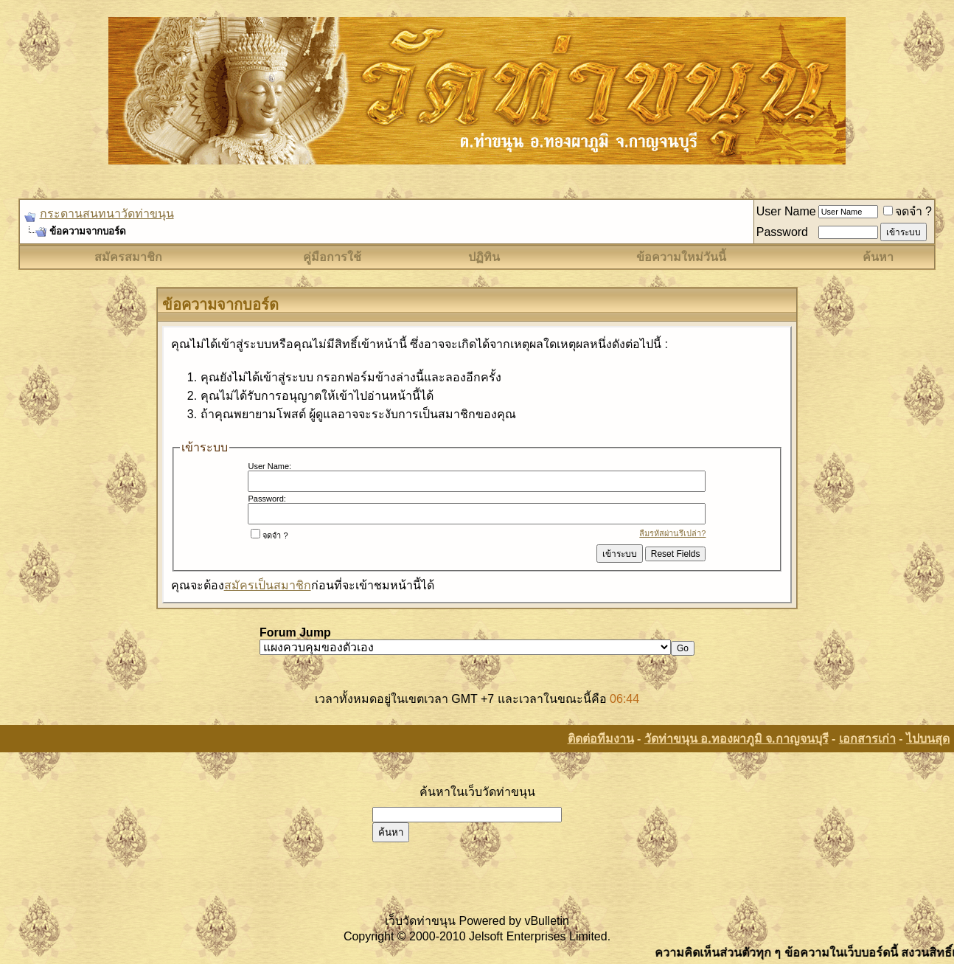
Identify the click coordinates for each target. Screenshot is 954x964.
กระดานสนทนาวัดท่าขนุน (107, 213)
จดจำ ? (907, 211)
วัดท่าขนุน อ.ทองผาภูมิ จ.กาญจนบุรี (736, 738)
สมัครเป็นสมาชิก (267, 585)
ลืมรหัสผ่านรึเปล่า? (672, 533)
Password (782, 232)
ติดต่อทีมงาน (601, 738)
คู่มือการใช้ (332, 257)
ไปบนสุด (928, 738)
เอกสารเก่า (867, 738)
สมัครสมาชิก (128, 257)
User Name (786, 211)
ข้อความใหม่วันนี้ (681, 257)
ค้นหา (878, 257)
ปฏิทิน (484, 257)
